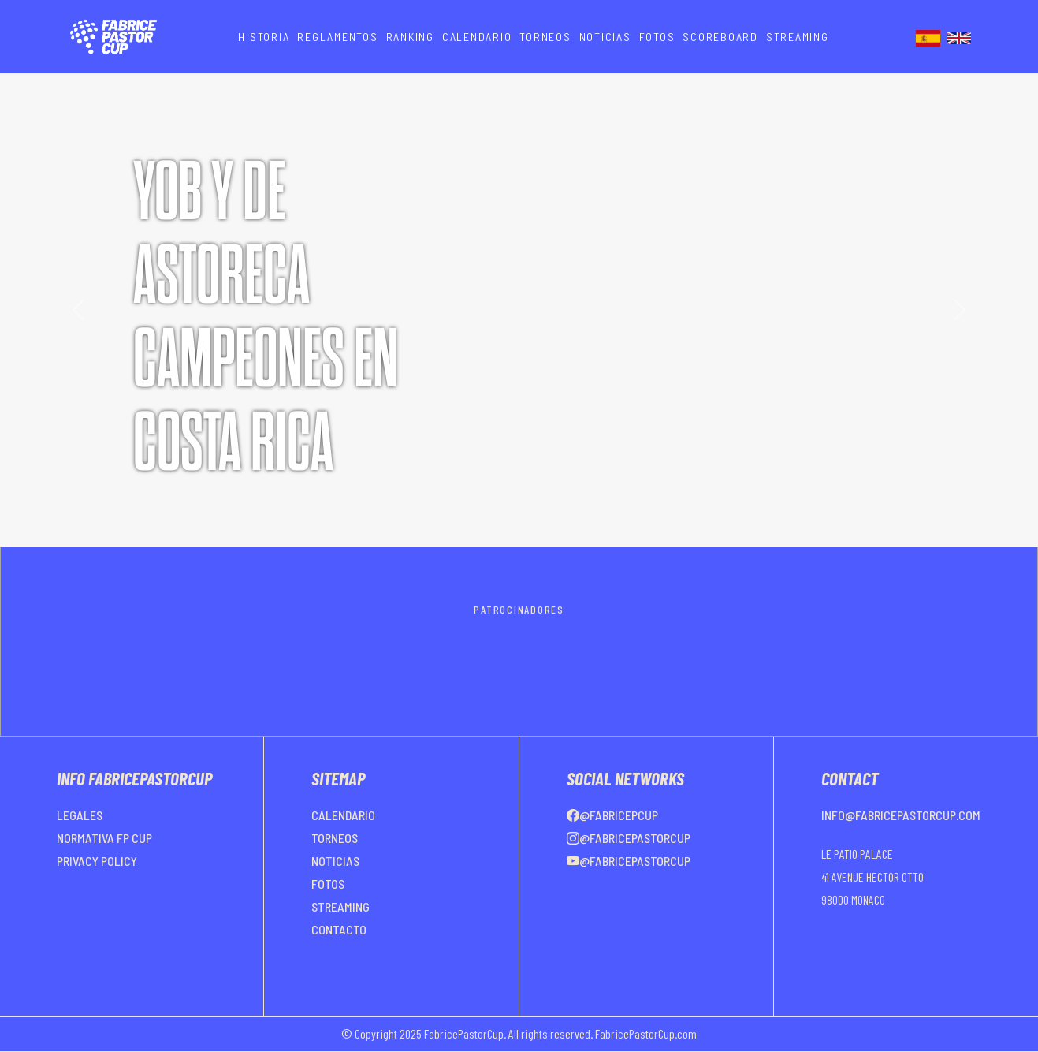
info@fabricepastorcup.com (900, 815)
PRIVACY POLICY (97, 860)
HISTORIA (263, 36)
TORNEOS (545, 36)
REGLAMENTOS (337, 36)
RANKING (410, 36)
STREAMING (797, 36)
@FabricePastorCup (628, 837)
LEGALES (79, 815)
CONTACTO (338, 929)
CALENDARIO (477, 36)
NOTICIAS (605, 36)
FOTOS (657, 36)
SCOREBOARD (720, 36)
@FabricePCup (612, 815)
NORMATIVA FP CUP (104, 837)
